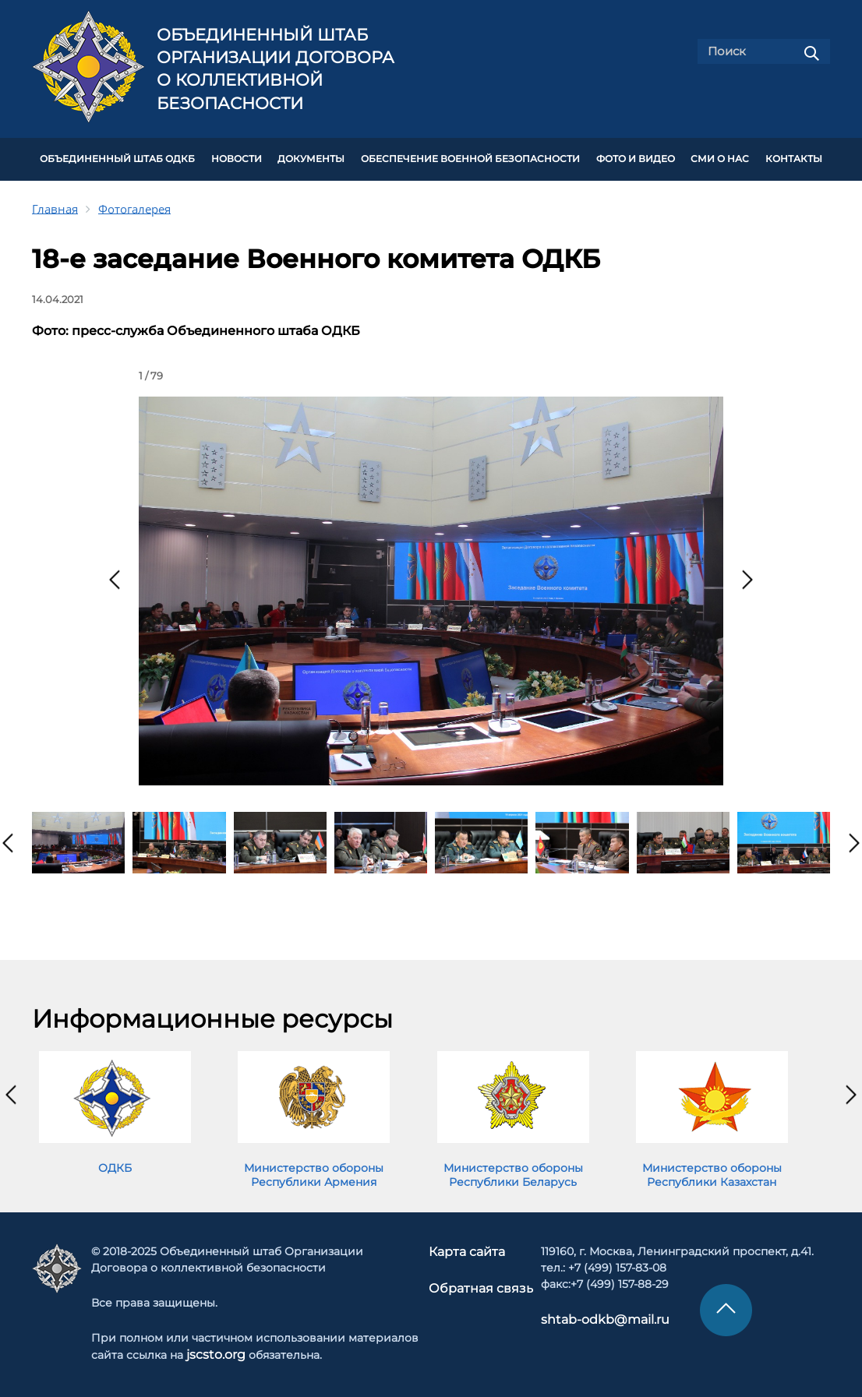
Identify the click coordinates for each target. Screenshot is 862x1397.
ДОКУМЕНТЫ (310, 157)
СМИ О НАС (720, 157)
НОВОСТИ (236, 157)
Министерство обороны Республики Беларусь (513, 1170)
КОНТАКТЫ (793, 157)
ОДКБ (115, 1163)
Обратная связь (480, 1282)
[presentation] (114, 575)
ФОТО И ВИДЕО (635, 157)
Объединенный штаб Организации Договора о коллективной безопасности (275, 69)
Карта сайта (469, 1247)
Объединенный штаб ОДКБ (117, 157)
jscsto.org (216, 1349)
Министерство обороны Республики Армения (313, 1170)
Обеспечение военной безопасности (470, 157)
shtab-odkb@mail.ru (590, 1314)
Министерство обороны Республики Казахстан (712, 1170)
